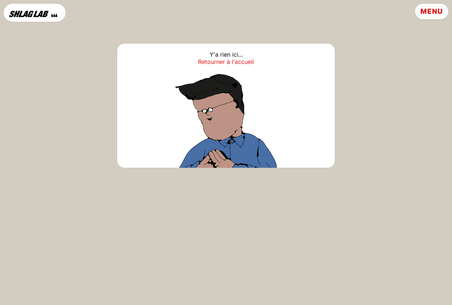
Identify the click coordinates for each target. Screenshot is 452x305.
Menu (431, 11)
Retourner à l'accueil (226, 61)
